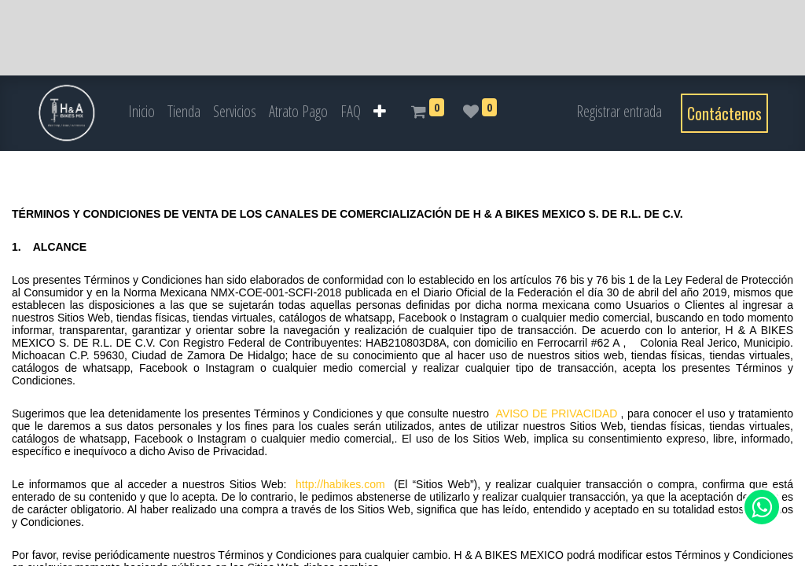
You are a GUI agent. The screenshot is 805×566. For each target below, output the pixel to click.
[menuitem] (141, 112)
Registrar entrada (619, 111)
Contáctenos (724, 113)
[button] (379, 112)
